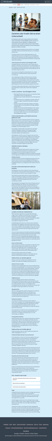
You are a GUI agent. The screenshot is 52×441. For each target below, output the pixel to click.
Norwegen (16, 433)
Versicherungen (26, 4)
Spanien (36, 433)
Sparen (22, 4)
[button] (26, 379)
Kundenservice (32, 4)
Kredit (19, 4)
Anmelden (47, 1)
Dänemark (27, 433)
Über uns (37, 4)
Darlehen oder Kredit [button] (21, 7)
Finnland (32, 433)
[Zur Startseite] (6, 2)
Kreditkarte (14, 4)
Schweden (21, 433)
